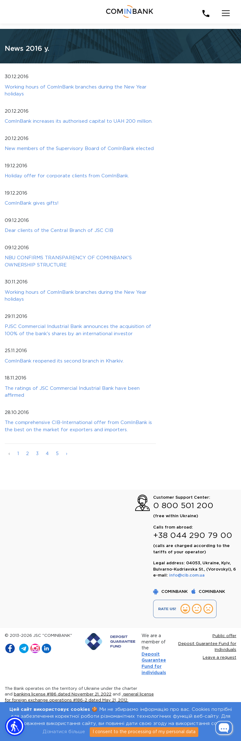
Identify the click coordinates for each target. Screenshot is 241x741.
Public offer (224, 636)
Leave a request (219, 657)
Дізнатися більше (64, 732)
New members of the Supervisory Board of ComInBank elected (79, 149)
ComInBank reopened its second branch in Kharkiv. (64, 361)
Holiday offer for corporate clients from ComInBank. (67, 176)
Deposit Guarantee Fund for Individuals (207, 647)
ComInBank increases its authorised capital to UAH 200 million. (79, 121)
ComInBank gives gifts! (32, 203)
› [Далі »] (66, 454)
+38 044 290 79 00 (192, 535)
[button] (14, 726)
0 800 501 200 (183, 505)
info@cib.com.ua (187, 575)
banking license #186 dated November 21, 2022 (62, 694)
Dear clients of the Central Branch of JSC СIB (59, 230)
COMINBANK (171, 591)
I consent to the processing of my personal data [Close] (144, 732)
